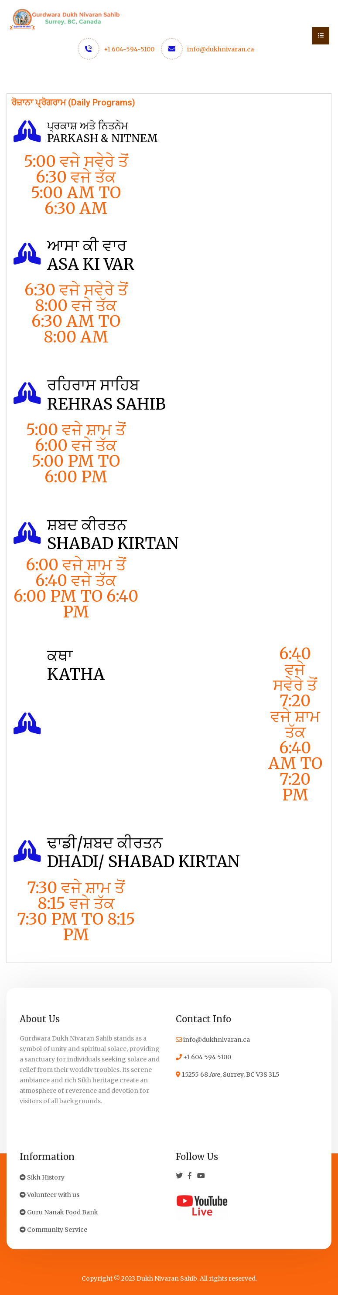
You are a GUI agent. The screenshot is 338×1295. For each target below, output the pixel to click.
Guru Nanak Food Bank (59, 1212)
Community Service (53, 1230)
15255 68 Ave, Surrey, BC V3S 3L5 (228, 1074)
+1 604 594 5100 (203, 1057)
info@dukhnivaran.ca (220, 49)
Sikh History (42, 1177)
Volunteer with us (49, 1195)
